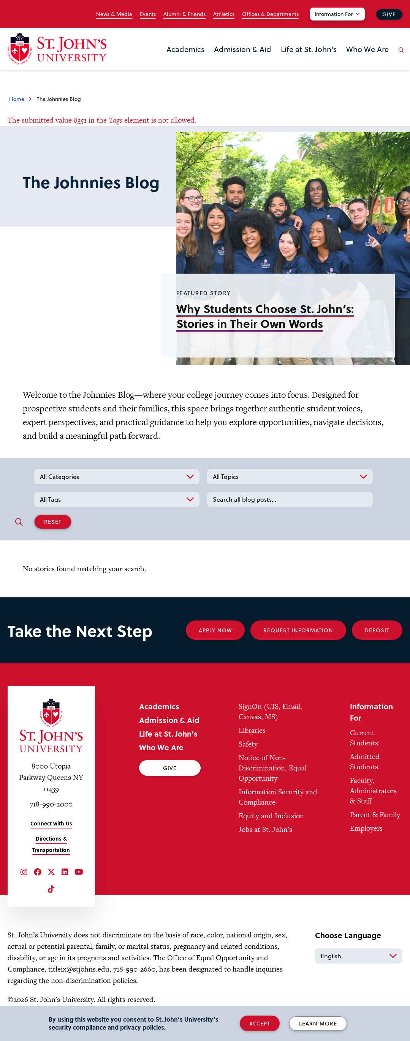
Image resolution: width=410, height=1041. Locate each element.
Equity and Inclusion (271, 816)
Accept (259, 1023)
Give (389, 14)
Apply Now (215, 630)
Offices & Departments (270, 14)
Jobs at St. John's (265, 829)
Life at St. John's (309, 49)
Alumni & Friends (184, 14)
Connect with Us (51, 823)
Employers (366, 828)
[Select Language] (358, 956)
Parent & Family (375, 814)
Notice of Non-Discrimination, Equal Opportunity (273, 768)
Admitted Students (365, 761)
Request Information (298, 630)
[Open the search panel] (399, 56)
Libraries (252, 730)
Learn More (318, 1023)
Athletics (223, 14)
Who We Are (367, 49)
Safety (248, 744)
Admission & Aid (242, 49)
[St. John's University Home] (57, 49)
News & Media (114, 14)
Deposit (377, 630)
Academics (185, 49)
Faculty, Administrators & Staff (373, 790)
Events (148, 14)
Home (16, 99)
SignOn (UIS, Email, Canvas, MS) (270, 711)
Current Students (364, 738)
